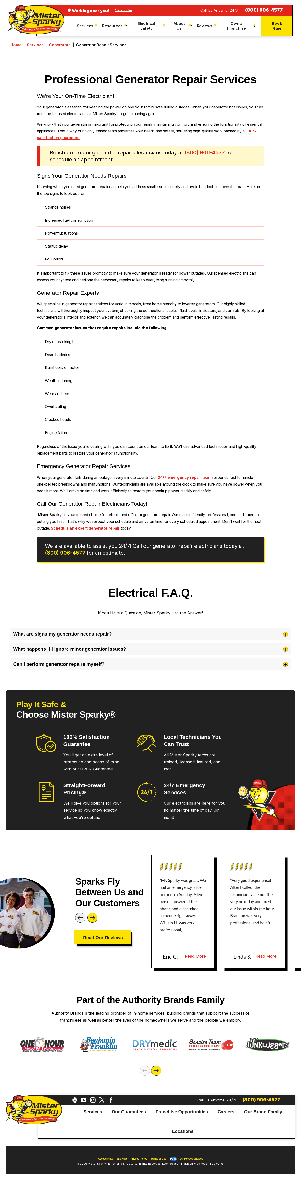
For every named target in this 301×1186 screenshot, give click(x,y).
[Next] (92, 918)
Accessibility (105, 1158)
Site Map (122, 1158)
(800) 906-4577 (264, 10)
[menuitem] (87, 26)
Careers (226, 1111)
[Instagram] (93, 1100)
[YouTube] (83, 1100)
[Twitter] (102, 1100)
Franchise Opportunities (182, 1111)
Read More (195, 956)
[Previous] (80, 918)
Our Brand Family (263, 1111)
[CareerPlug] (75, 1100)
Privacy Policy (139, 1158)
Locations (183, 1131)
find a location (123, 10)
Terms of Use (158, 1158)
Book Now (277, 26)
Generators (60, 44)
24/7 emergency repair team (184, 477)
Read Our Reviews (103, 937)
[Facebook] (111, 1100)
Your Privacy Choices (186, 1158)
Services (35, 44)
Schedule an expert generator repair (85, 528)
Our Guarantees (129, 1111)
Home (16, 44)
